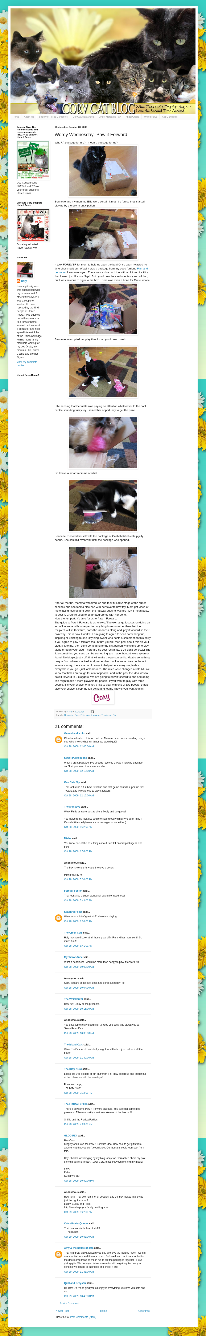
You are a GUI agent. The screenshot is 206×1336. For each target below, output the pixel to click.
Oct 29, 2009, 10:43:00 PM (79, 1296)
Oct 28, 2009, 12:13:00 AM (79, 770)
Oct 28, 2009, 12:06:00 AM (79, 746)
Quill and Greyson (75, 1283)
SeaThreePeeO (73, 911)
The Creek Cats (73, 932)
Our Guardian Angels (83, 116)
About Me (29, 116)
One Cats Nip (72, 782)
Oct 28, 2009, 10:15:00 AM (79, 1008)
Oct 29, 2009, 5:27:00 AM (78, 1212)
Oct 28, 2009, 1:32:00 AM (78, 826)
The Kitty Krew (73, 1069)
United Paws (150, 116)
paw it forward (93, 715)
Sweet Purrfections (75, 757)
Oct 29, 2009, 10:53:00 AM (79, 1236)
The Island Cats (73, 1044)
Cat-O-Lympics (169, 116)
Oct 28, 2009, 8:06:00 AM (78, 921)
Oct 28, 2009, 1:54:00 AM (78, 851)
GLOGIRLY (70, 1135)
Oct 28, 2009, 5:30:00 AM (78, 879)
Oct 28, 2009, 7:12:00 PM (78, 1092)
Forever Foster (73, 890)
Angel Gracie (132, 116)
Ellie (83, 715)
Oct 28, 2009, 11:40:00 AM (79, 1057)
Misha (67, 838)
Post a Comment (69, 1303)
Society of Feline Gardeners (53, 116)
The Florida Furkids (75, 1104)
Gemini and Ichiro (74, 733)
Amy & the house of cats (79, 1247)
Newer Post (62, 1310)
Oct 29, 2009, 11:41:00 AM (79, 1271)
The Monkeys (72, 806)
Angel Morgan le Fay (110, 116)
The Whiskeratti (73, 999)
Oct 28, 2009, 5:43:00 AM (78, 900)
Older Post (144, 1310)
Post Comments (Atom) (83, 1317)
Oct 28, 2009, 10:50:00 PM (79, 1180)
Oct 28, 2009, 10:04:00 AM (79, 987)
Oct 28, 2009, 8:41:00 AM (78, 945)
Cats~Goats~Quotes (76, 1223)
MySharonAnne (73, 957)
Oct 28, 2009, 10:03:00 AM (79, 966)
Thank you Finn (109, 715)
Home (16, 116)
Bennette (68, 715)
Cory (77, 715)
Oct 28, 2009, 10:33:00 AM (79, 1033)
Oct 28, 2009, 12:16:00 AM (79, 795)
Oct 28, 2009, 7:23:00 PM (78, 1124)
